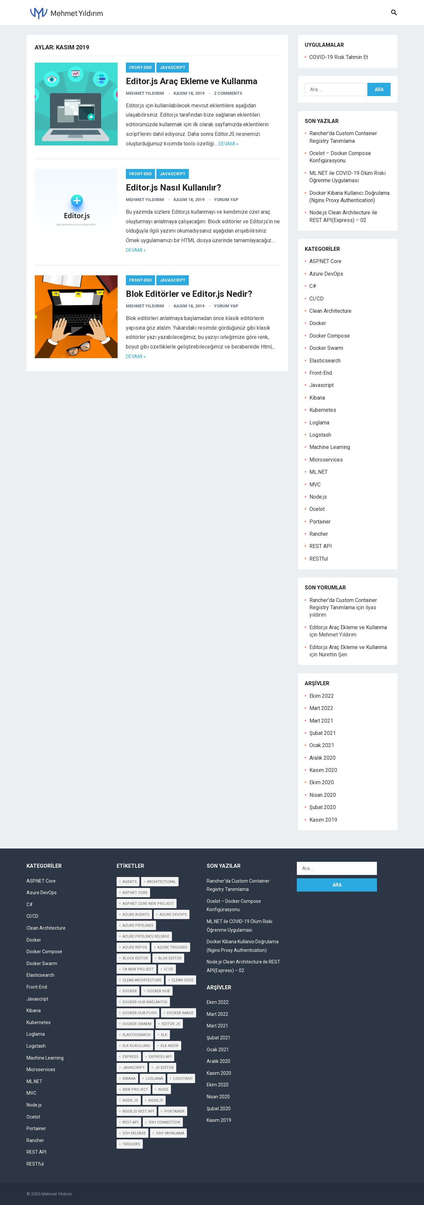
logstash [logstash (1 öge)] (182, 1078)
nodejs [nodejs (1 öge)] (155, 1100)
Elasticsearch (325, 360)
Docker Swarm (326, 348)
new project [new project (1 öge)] (135, 1089)
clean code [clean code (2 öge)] (182, 980)
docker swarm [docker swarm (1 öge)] (137, 1024)
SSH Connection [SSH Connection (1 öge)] (164, 1122)
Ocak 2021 (321, 745)
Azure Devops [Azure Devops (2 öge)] (173, 914)
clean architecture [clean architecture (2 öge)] (142, 980)
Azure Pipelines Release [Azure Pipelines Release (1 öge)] (146, 936)
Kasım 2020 (323, 770)
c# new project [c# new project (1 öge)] (138, 969)
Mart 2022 (321, 708)
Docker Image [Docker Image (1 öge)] (180, 1013)
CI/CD (316, 299)
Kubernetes (322, 410)
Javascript (173, 67)
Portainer (320, 522)
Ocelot (317, 509)
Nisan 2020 (322, 795)
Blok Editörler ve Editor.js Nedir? (189, 294)
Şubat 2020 (322, 807)
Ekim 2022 (321, 696)
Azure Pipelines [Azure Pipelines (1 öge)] (138, 925)
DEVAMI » (228, 143)
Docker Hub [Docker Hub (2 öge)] (158, 991)
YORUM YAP (226, 199)
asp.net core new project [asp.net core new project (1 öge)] (148, 904)
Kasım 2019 (323, 820)
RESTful (318, 559)
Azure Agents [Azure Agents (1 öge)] (136, 914)
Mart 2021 (321, 721)
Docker (317, 323)
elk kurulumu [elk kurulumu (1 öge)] (136, 1046)
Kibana (317, 398)
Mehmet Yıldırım (145, 93)
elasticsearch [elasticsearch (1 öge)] (137, 1035)
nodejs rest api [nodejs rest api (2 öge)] (138, 1111)
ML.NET (318, 472)
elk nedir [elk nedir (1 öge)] (170, 1046)
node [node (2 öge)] (163, 1089)
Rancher (318, 534)
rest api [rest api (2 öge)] (130, 1122)
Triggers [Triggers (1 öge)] (131, 1144)
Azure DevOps (326, 274)
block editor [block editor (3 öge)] (135, 958)
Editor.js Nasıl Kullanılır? (173, 187)
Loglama (319, 422)
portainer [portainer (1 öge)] (174, 1111)
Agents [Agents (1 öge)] (130, 882)
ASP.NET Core (325, 261)
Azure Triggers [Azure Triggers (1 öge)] (172, 947)
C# (312, 286)
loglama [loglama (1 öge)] (154, 1078)
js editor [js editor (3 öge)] (164, 1068)
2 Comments (228, 93)
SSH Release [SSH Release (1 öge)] (134, 1133)
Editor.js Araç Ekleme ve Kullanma (191, 81)
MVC (315, 484)
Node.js (318, 497)
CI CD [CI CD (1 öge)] (168, 969)
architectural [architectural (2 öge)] (161, 882)
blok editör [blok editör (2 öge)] (170, 958)
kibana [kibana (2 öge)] (129, 1078)
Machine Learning (329, 447)
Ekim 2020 (321, 782)
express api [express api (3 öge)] (160, 1057)
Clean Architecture (330, 311)
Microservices (326, 460)
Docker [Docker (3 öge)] (130, 991)
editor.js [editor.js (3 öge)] (171, 1024)
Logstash (320, 435)
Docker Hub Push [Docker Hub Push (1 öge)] (140, 1013)
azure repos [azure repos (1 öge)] (135, 947)
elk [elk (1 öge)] (164, 1035)
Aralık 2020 (322, 758)
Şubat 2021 (322, 733)
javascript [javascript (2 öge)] (134, 1068)
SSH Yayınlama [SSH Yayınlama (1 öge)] (170, 1133)
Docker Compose (329, 336)
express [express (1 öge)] (130, 1057)
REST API (320, 546)
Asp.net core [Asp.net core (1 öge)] (135, 893)
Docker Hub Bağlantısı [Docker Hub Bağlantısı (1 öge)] (145, 1002)
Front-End (140, 67)
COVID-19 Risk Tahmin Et (338, 57)
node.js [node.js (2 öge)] (130, 1100)
